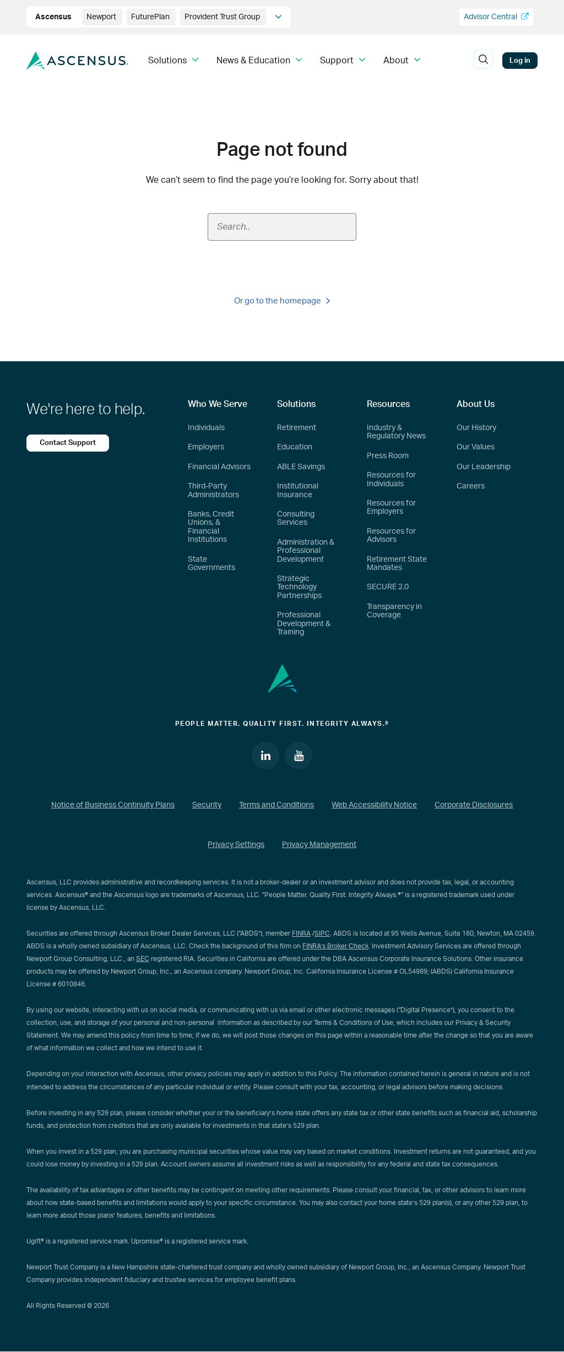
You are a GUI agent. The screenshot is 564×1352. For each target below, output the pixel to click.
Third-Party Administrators (213, 490)
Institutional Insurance (297, 490)
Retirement (296, 428)
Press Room (388, 456)
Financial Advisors (219, 467)
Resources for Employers (391, 507)
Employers (206, 447)
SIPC (322, 933)
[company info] (278, 17)
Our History (476, 428)
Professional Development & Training (303, 623)
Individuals (206, 428)
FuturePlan (151, 17)
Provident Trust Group (223, 17)
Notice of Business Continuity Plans (113, 805)
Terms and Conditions (276, 805)
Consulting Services (295, 518)
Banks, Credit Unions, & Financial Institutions (211, 527)
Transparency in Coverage (394, 611)
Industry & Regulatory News (396, 432)
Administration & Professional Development (305, 551)
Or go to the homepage (282, 301)
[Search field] (282, 227)
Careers (471, 486)
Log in (519, 60)
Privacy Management (319, 845)
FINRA (301, 933)
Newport (102, 17)
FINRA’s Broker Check (335, 946)
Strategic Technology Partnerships (299, 587)
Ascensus (54, 17)
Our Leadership (484, 467)
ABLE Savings (301, 467)
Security (206, 805)
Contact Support (68, 442)
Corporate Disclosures (474, 805)
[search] (483, 60)
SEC (142, 958)
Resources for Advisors (391, 536)
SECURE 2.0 (388, 587)
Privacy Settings (236, 845)
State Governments (211, 564)
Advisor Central (496, 17)
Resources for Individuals (391, 479)
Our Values (476, 447)
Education (294, 447)
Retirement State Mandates (397, 564)
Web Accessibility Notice (374, 805)
